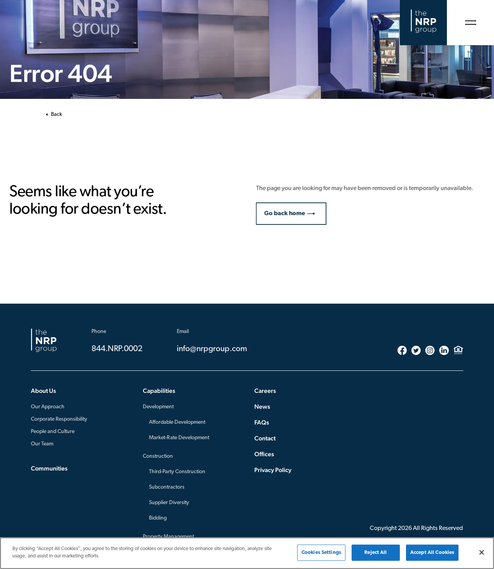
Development (158, 407)
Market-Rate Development (179, 438)
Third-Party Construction (177, 472)
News (262, 406)
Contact (265, 438)
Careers (265, 390)
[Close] (481, 552)
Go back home (289, 214)
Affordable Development (177, 422)
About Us (43, 390)
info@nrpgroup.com (212, 349)
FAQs (261, 422)
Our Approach (47, 407)
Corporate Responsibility (59, 419)
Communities (49, 468)
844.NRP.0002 (116, 349)
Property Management (168, 537)
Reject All (375, 552)
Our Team (42, 444)
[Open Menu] (470, 22)
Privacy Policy (272, 470)
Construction (158, 456)
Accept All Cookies (432, 552)
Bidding (158, 518)
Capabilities (159, 390)
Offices (264, 454)
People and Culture (52, 432)
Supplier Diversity (169, 503)
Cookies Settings (321, 552)
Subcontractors (166, 487)
